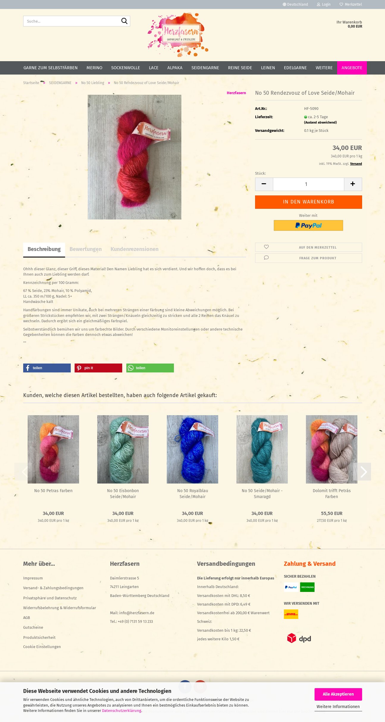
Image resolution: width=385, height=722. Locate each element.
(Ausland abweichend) (320, 122)
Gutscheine (33, 627)
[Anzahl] (308, 184)
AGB (26, 617)
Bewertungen (86, 249)
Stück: (260, 173)
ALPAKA (175, 67)
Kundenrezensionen (134, 249)
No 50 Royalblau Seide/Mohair (192, 493)
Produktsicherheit (39, 637)
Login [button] (324, 4)
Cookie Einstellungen (42, 646)
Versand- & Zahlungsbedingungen (53, 588)
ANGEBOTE (352, 67)
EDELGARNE (295, 67)
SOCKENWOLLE (125, 67)
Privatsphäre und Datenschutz (50, 598)
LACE (153, 67)
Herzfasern (236, 93)
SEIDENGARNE (205, 67)
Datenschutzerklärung (121, 710)
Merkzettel (351, 4)
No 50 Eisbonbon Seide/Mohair (123, 493)
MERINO (94, 67)
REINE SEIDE (240, 67)
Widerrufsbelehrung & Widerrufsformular (59, 608)
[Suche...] (124, 21)
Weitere (324, 67)
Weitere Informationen (338, 706)
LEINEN (268, 67)
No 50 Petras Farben (53, 490)
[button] (295, 4)
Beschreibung (44, 249)
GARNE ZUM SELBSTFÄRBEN (50, 67)
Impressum (33, 578)
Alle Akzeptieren (338, 694)
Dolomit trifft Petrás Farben (332, 493)
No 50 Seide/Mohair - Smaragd (262, 493)
